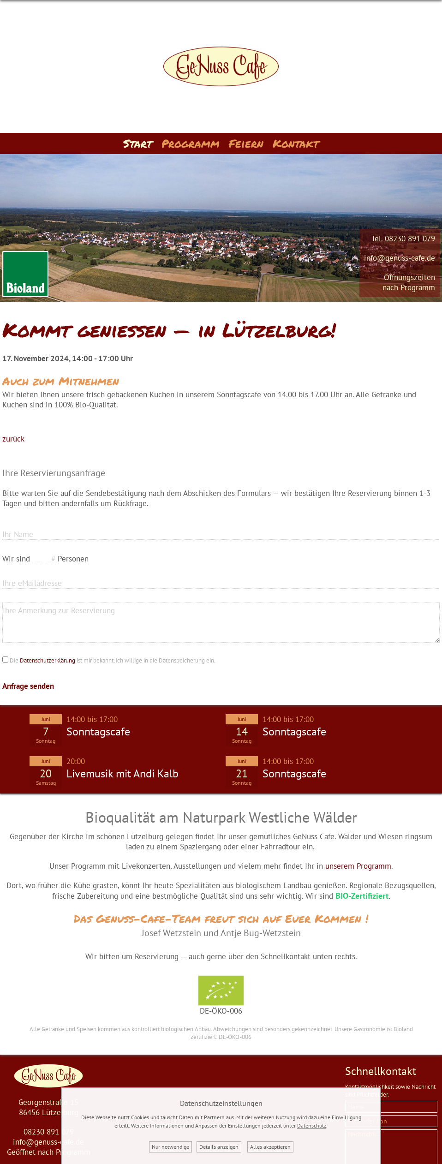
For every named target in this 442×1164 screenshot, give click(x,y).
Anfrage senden (28, 686)
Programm (190, 143)
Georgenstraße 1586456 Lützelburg (48, 1107)
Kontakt (296, 143)
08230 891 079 (410, 238)
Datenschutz (311, 1125)
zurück (13, 439)
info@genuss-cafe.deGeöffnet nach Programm (48, 1147)
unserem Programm (358, 866)
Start (137, 143)
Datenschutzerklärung (47, 660)
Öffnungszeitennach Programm (408, 282)
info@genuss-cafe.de (399, 258)
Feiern (246, 143)
